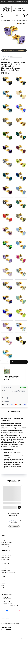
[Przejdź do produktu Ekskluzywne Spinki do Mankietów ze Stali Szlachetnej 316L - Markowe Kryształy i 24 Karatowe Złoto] (21, 149)
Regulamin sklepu (5, 570)
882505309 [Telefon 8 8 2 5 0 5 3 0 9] (7, 601)
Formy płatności (5, 544)
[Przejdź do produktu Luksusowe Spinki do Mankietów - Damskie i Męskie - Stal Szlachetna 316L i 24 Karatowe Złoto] (21, 81)
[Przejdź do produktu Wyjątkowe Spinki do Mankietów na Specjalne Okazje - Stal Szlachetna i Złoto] (7, 122)
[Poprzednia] (1, 2)
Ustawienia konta (5, 557)
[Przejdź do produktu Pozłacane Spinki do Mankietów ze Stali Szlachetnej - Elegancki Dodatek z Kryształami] (21, 340)
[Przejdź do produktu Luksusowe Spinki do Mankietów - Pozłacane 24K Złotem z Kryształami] (21, 272)
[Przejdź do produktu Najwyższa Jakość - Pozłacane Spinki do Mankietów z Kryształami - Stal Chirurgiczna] (21, 135)
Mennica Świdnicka (5, 20)
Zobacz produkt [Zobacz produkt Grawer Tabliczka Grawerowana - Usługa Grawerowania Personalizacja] (19, 507)
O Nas (2, 587)
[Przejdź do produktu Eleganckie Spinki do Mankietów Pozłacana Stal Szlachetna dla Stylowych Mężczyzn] (21, 94)
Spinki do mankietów (22, 20)
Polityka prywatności (6, 568)
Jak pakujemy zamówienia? (8, 572)
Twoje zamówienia (6, 555)
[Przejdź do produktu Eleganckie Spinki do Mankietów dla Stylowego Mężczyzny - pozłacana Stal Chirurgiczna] (21, 108)
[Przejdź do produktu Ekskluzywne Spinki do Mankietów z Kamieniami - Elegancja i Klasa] (7, 135)
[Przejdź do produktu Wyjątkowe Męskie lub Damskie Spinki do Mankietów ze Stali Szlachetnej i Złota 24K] (7, 108)
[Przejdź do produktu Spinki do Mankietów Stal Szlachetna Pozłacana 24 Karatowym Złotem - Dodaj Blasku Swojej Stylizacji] (21, 122)
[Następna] (26, 2)
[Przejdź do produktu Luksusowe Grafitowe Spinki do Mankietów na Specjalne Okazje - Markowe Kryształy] (7, 81)
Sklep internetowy (13, 638)
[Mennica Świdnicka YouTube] (20, 611)
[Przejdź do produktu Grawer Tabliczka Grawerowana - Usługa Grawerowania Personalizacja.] (12, 496)
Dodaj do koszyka (19, 362)
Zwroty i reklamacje (6, 540)
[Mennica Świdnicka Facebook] (7, 611)
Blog (2, 585)
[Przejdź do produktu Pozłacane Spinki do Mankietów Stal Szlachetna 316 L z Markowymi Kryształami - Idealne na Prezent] (7, 204)
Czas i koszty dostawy (6, 547)
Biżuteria (14, 20)
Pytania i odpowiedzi (6, 542)
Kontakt (3, 583)
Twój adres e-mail (6, 627)
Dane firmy (4, 581)
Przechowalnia (5, 559)
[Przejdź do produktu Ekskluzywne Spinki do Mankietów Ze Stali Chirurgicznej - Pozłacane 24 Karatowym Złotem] (7, 149)
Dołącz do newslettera (8, 629)
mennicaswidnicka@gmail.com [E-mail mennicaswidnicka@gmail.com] (12, 606)
